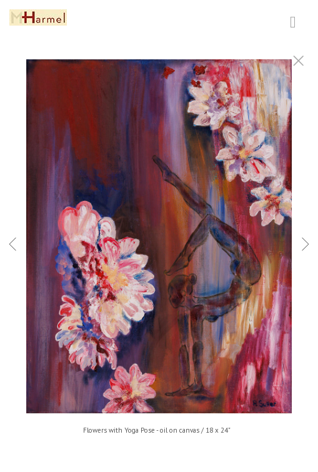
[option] (159, 251)
